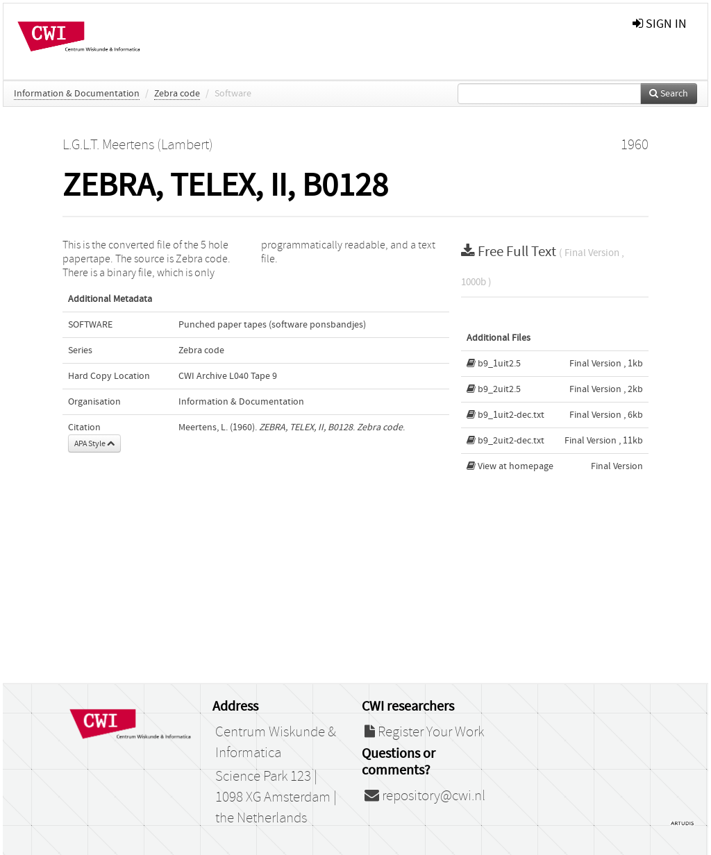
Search (668, 93)
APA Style (94, 443)
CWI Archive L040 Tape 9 (227, 376)
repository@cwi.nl (425, 796)
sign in (660, 24)
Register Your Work (424, 732)
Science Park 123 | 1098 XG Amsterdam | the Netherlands (276, 797)
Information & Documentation (77, 93)
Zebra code (177, 93)
